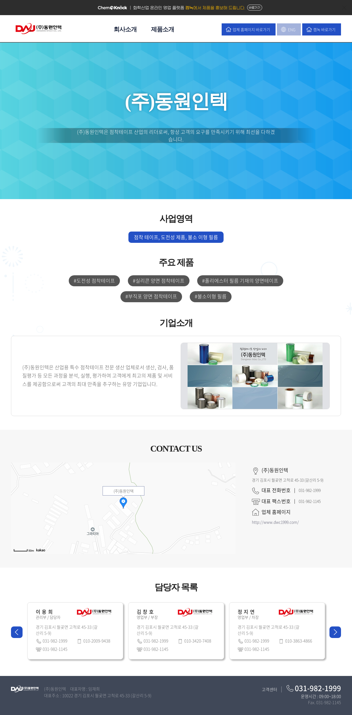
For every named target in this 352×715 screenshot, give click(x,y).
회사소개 (125, 29)
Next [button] (335, 632)
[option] (75, 632)
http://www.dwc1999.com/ (275, 522)
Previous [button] (17, 632)
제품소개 (162, 29)
